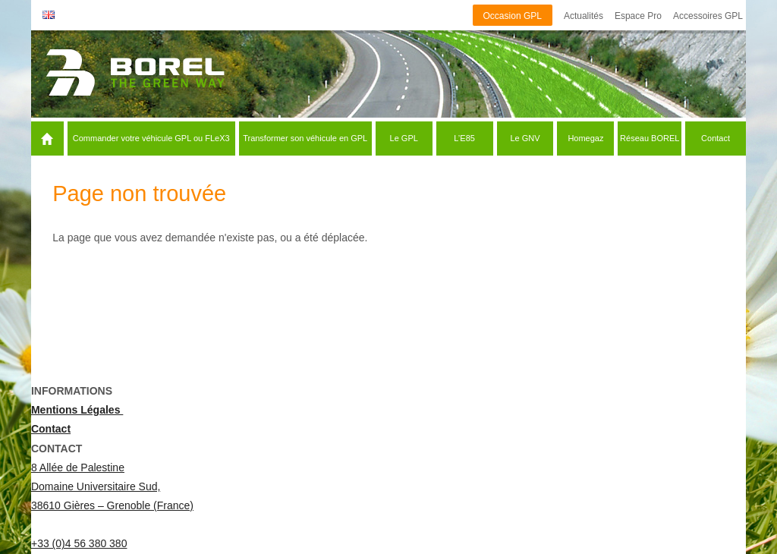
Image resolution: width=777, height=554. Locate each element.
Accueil (66, 138)
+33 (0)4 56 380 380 (79, 543)
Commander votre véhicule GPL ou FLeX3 (151, 138)
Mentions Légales (77, 410)
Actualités (583, 16)
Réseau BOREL (649, 138)
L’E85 (464, 138)
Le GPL (404, 138)
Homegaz (585, 138)
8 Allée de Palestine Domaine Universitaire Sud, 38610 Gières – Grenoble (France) (112, 486)
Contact (715, 138)
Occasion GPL (512, 16)
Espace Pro (638, 16)
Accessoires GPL (708, 16)
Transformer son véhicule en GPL (305, 138)
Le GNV (524, 138)
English (48, 15)
